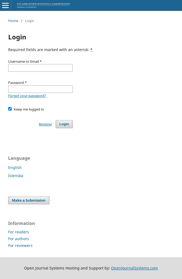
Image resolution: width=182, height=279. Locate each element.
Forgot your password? (27, 95)
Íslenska (15, 175)
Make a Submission (29, 200)
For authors (18, 238)
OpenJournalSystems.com (134, 268)
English (15, 167)
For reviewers (20, 245)
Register (45, 124)
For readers (18, 231)
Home (13, 20)
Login (64, 124)
